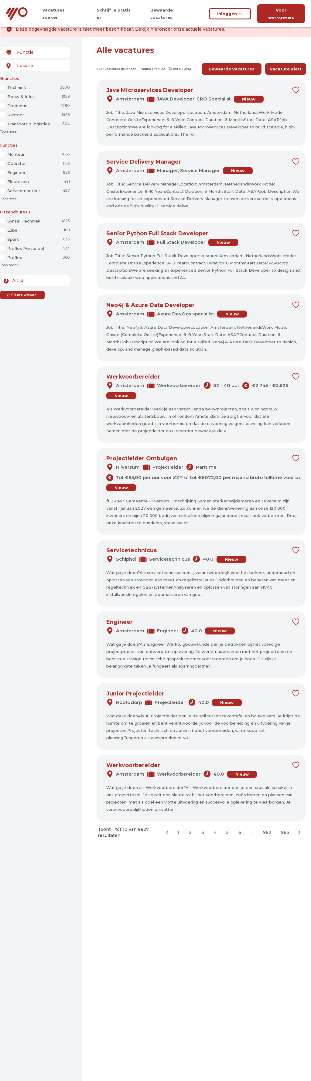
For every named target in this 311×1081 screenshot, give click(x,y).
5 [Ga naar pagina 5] (227, 832)
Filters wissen (21, 295)
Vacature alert (286, 68)
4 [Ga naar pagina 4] (215, 832)
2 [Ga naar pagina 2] (190, 832)
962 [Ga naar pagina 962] (267, 832)
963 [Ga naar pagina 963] (285, 832)
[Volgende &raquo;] (299, 832)
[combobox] (35, 52)
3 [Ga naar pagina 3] (202, 832)
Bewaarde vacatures (232, 68)
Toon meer (9, 132)
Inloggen (230, 13)
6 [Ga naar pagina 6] (239, 832)
